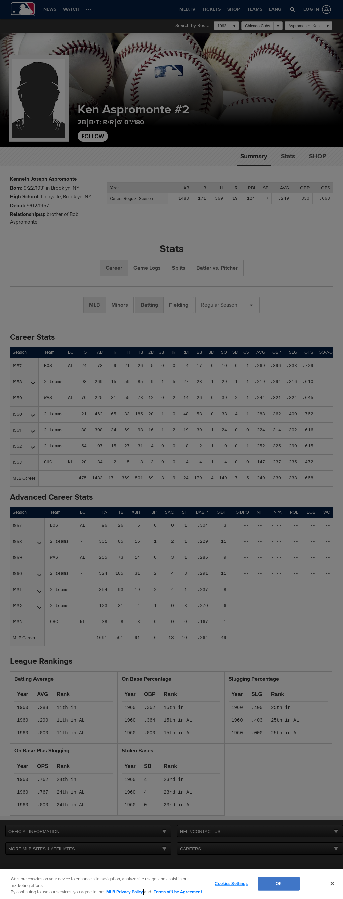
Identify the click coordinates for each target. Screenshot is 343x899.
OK (279, 883)
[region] (171, 884)
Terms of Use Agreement (178, 892)
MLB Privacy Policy (124, 892)
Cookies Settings (231, 883)
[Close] (332, 883)
